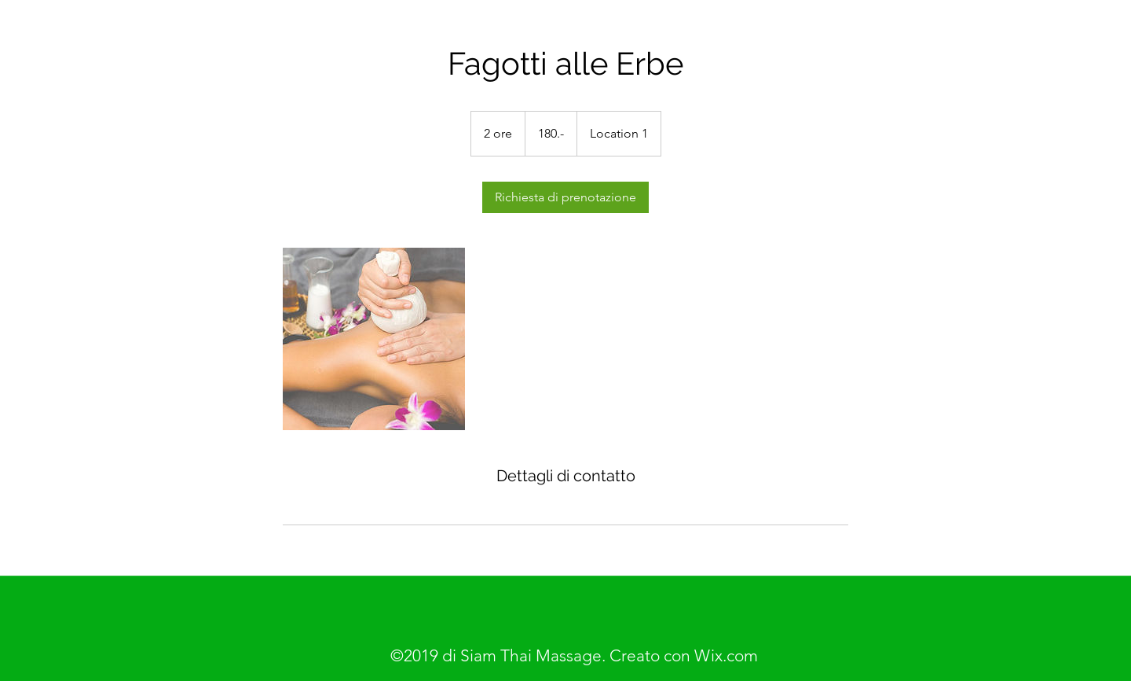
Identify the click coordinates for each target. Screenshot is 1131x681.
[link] (565, 197)
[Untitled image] (374, 339)
